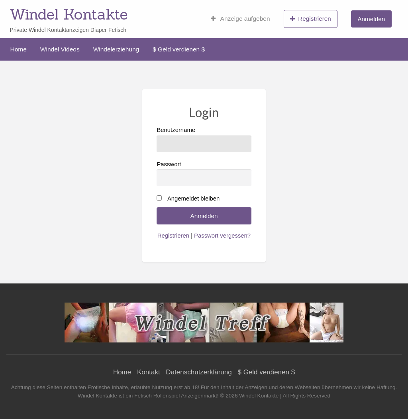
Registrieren (310, 18)
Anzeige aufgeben (240, 18)
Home (18, 49)
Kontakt (148, 372)
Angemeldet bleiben (193, 198)
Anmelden (371, 19)
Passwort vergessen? (222, 235)
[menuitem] (240, 18)
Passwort (204, 173)
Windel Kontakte (69, 14)
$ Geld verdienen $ (179, 49)
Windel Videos (60, 49)
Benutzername (204, 139)
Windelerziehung (116, 49)
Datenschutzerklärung (198, 372)
